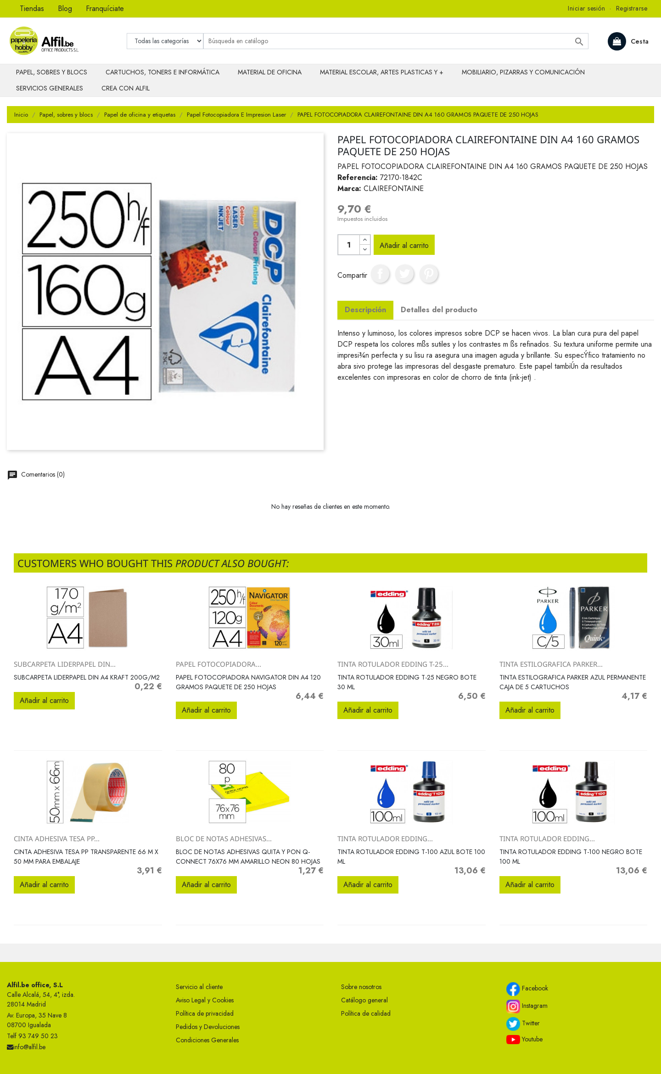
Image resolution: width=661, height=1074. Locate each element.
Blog (65, 8)
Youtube (524, 1040)
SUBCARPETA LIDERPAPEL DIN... (65, 664)
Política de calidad (366, 1013)
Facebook (527, 989)
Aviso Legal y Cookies (205, 1000)
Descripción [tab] (365, 309)
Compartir (380, 273)
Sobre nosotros (361, 986)
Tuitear (404, 273)
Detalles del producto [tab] (439, 309)
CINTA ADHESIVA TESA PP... (57, 838)
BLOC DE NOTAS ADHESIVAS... (224, 838)
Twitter (523, 1024)
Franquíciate (105, 8)
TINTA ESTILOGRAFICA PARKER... (551, 664)
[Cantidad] (349, 245)
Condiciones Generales (207, 1040)
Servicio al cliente (199, 986)
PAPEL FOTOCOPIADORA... (218, 664)
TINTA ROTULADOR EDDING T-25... (392, 664)
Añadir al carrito (404, 245)
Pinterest (429, 273)
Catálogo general (364, 1000)
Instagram (527, 1006)
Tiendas (32, 8)
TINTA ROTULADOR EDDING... (385, 838)
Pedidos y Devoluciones (208, 1026)
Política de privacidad (205, 1013)
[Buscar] (395, 41)
